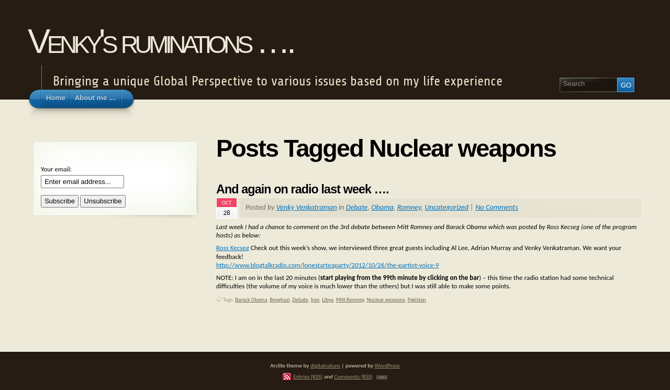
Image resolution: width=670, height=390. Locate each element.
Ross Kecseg (232, 248)
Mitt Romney (350, 299)
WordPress (387, 365)
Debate (357, 207)
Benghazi (279, 299)
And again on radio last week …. (302, 189)
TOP (381, 377)
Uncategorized (446, 207)
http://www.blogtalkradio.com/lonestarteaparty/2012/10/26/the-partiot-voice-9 (327, 265)
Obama (382, 207)
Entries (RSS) (307, 376)
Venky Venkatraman (306, 207)
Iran (315, 299)
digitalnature (325, 365)
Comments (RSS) (353, 376)
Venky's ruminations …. (160, 41)
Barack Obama (251, 299)
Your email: (56, 169)
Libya (327, 299)
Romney (409, 207)
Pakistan (417, 299)
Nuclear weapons (386, 299)
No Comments (496, 207)
